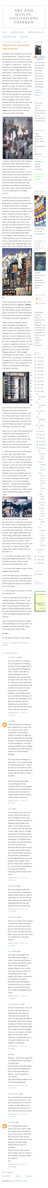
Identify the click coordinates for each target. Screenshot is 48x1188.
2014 (39, 381)
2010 (39, 556)
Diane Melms (12, 886)
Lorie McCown (13, 657)
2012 (39, 388)
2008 (39, 563)
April (41, 441)
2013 (39, 385)
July (40, 431)
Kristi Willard (12, 917)
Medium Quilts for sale (35, 32)
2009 (39, 560)
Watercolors (24, 37)
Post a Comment (7, 1172)
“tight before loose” (42, 496)
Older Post (29, 1176)
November (41, 405)
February (42, 448)
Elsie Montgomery (14, 1004)
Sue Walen (11, 1122)
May (40, 438)
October (41, 411)
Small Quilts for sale (17, 32)
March (41, 445)
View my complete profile (38, 93)
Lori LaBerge (12, 951)
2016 (39, 374)
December (41, 397)
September (42, 419)
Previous (41, 605)
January (41, 550)
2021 (39, 358)
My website (38, 103)
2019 (39, 364)
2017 (39, 371)
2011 (39, 391)
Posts (38, 299)
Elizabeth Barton (13, 1094)
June (9, 721)
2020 (39, 361)
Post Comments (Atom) (19, 1181)
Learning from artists (42, 456)
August (41, 425)
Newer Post (6, 1176)
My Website (38, 574)
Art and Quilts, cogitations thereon (24, 16)
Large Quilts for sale (9, 37)
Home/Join (40, 603)
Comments (40, 303)
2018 (39, 368)
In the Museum (42, 521)
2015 (39, 378)
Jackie (10, 809)
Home (5, 32)
